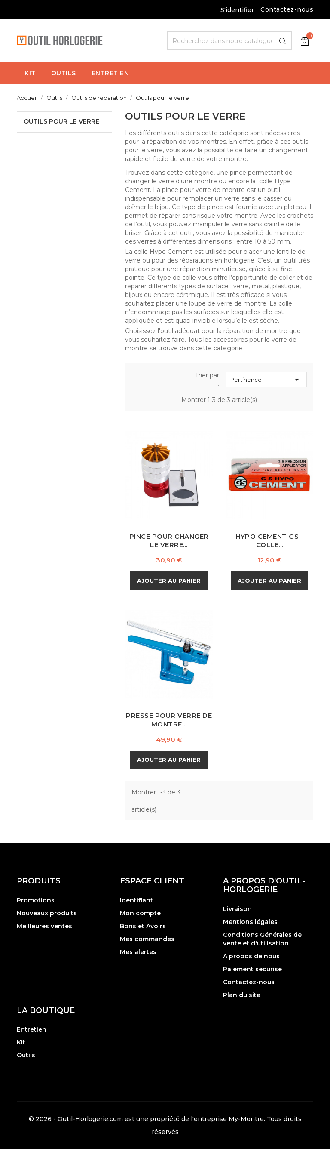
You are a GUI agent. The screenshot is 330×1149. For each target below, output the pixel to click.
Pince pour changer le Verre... (169, 540)
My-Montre (246, 1119)
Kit (21, 1042)
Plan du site (241, 995)
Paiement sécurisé (252, 969)
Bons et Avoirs (143, 926)
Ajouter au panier (169, 580)
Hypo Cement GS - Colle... (269, 540)
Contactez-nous (286, 9)
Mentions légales (250, 922)
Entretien (31, 1029)
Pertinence (266, 379)
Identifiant (136, 900)
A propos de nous (251, 956)
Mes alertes (138, 952)
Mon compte (140, 913)
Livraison (237, 909)
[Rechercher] (229, 40)
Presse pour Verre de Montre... (169, 719)
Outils (26, 1055)
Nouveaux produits (47, 913)
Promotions (36, 900)
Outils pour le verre (61, 121)
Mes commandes (147, 939)
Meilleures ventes (44, 926)
